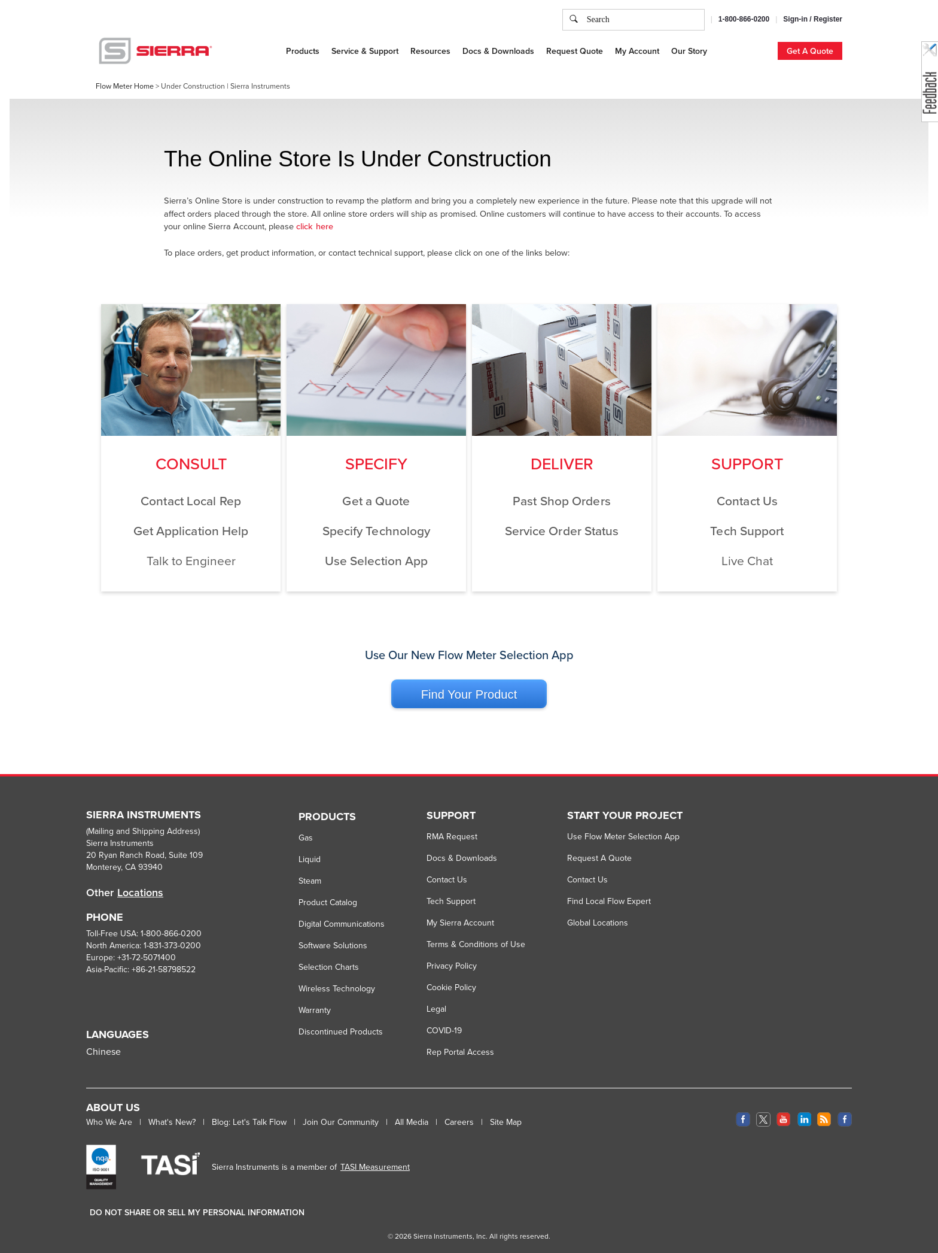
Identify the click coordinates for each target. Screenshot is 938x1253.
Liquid (310, 859)
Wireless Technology (337, 988)
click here (314, 226)
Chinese (103, 1051)
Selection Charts (329, 967)
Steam (310, 881)
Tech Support (747, 530)
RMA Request (452, 836)
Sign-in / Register (812, 19)
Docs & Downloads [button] (498, 51)
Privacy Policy (452, 966)
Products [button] (302, 51)
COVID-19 (444, 1030)
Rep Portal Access (460, 1052)
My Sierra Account (460, 923)
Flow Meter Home (125, 86)
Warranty (315, 1010)
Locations (140, 892)
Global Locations (597, 923)
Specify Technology (376, 530)
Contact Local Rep (191, 500)
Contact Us (747, 500)
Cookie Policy (451, 987)
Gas (306, 838)
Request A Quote (599, 858)
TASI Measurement (375, 1167)
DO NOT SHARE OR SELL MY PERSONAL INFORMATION (197, 1212)
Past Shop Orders (562, 500)
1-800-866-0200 (743, 19)
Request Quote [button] (574, 51)
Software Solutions (333, 945)
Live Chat (747, 560)
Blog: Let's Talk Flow (249, 1122)
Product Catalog (328, 902)
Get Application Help (191, 530)
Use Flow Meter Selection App (623, 836)
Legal (436, 1009)
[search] (574, 20)
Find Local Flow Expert (609, 901)
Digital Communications (342, 924)
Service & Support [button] (364, 51)
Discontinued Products (341, 1031)
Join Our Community (341, 1122)
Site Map (506, 1122)
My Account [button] (637, 51)
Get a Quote (376, 500)
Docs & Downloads (462, 858)
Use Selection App (376, 560)
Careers (459, 1122)
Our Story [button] (689, 51)
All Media (411, 1122)
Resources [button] (430, 51)
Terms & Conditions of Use (476, 944)
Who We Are (109, 1122)
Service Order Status (562, 530)
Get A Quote (810, 51)
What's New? (172, 1122)
